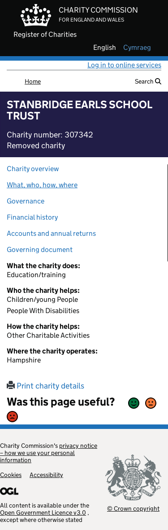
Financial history (32, 217)
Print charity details (45, 386)
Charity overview (33, 168)
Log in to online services (124, 65)
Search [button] (148, 81)
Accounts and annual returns (51, 233)
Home (33, 81)
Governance (25, 201)
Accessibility (46, 475)
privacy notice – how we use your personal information (48, 453)
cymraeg (137, 48)
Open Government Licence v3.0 (43, 512)
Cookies (11, 475)
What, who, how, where (42, 185)
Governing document (40, 249)
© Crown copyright (133, 508)
